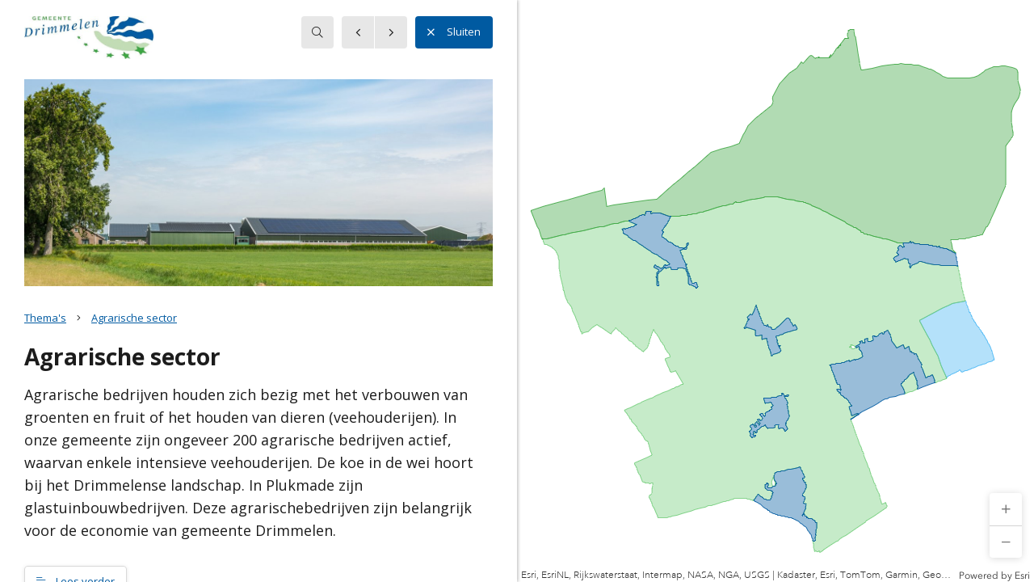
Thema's (45, 317)
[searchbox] (317, 32)
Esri (1022, 575)
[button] (1006, 509)
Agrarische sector (134, 317)
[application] (775, 291)
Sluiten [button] (454, 32)
